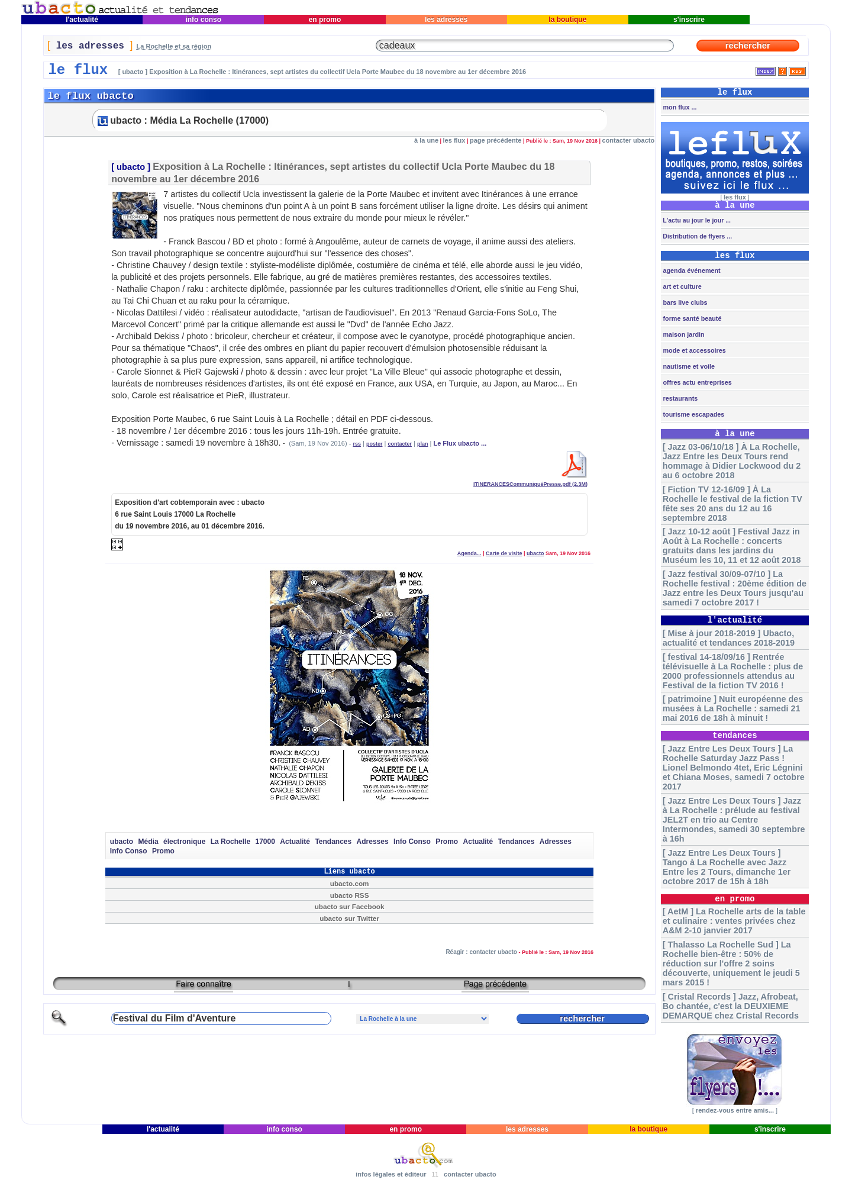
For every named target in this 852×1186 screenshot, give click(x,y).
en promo (324, 19)
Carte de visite (504, 553)
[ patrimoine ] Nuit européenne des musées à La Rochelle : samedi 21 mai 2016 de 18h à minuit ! (733, 708)
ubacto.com (349, 883)
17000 (265, 841)
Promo (446, 841)
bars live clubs (684, 302)
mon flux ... (678, 107)
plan (422, 444)
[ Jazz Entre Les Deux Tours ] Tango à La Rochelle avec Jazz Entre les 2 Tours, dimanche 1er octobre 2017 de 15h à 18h (726, 867)
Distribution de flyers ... (696, 236)
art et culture (681, 286)
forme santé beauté (691, 318)
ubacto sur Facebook (350, 906)
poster (374, 444)
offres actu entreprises (696, 382)
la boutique (568, 19)
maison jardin (682, 334)
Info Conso (412, 841)
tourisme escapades (692, 414)
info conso (203, 19)
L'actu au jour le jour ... (695, 220)
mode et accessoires (693, 350)
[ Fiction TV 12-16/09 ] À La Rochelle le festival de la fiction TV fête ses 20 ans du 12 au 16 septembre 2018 (732, 504)
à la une (426, 140)
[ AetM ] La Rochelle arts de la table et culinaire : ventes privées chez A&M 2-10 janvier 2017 (734, 921)
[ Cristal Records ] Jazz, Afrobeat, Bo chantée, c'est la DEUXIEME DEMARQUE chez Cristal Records (731, 1006)
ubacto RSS (349, 895)
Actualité (295, 841)
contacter (400, 444)
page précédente (495, 140)
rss (357, 444)
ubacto (131, 167)
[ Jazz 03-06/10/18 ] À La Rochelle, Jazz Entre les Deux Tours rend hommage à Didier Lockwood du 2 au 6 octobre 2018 (732, 461)
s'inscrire (689, 19)
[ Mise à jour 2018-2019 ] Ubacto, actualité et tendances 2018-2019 (729, 638)
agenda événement (690, 270)
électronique (184, 841)
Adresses (373, 841)
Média (148, 841)
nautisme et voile (688, 366)
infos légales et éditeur (391, 1174)
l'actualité (82, 19)
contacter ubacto (628, 140)
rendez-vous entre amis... (735, 1110)
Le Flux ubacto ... (459, 443)
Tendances (333, 841)
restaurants (679, 398)
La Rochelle (230, 841)
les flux (454, 140)
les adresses (446, 19)
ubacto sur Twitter (349, 918)
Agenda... (469, 553)
